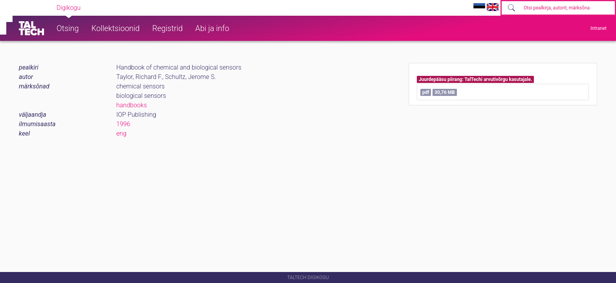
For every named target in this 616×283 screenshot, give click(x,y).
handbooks (131, 105)
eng (121, 133)
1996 (123, 124)
